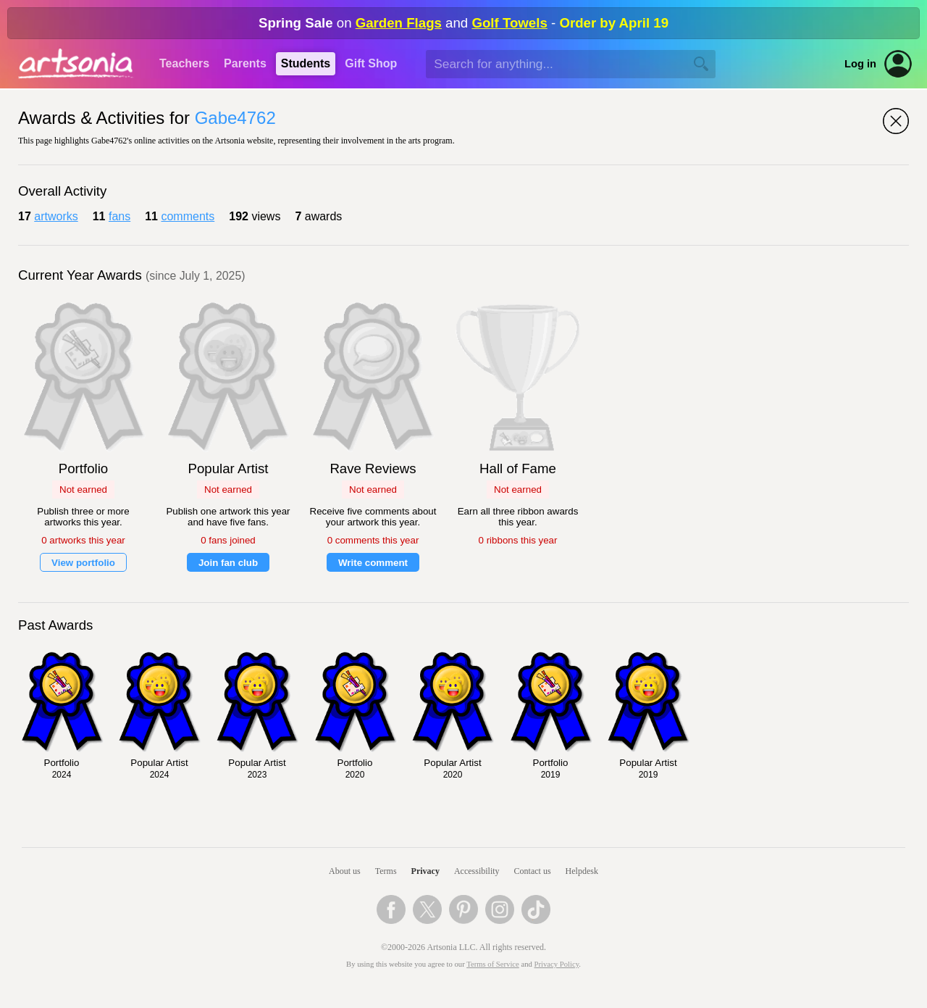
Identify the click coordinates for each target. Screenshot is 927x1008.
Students (305, 63)
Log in (860, 64)
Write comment (373, 562)
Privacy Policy (556, 964)
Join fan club (228, 562)
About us (345, 871)
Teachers (184, 63)
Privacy (425, 871)
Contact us (532, 871)
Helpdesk (582, 871)
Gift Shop (371, 63)
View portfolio (83, 562)
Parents (245, 63)
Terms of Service (492, 964)
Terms (386, 871)
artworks (55, 216)
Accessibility (477, 871)
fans (119, 216)
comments (187, 216)
